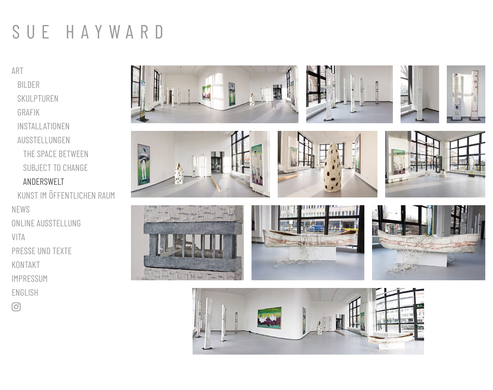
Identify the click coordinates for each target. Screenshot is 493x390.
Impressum (30, 278)
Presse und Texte (42, 250)
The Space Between (56, 153)
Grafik (28, 111)
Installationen (43, 125)
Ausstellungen (43, 139)
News (21, 208)
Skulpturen (38, 98)
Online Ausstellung (46, 222)
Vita (18, 236)
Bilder (28, 84)
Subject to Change (55, 167)
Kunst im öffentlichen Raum (66, 195)
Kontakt (26, 264)
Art (17, 70)
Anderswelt (43, 181)
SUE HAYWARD (90, 30)
